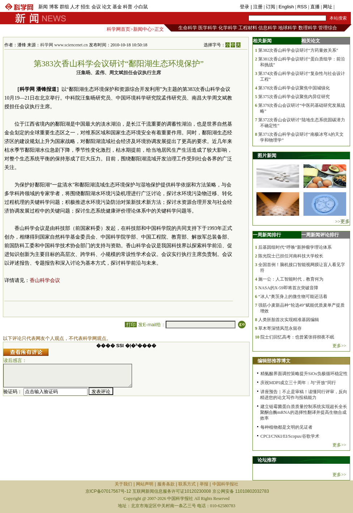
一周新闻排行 (267, 234)
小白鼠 (141, 6)
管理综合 (327, 27)
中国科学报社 (225, 484)
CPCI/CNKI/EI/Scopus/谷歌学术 (289, 436)
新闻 (43, 6)
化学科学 (227, 27)
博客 (54, 6)
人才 (75, 6)
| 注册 (257, 6)
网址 (327, 6)
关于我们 (123, 484)
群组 (64, 6)
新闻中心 (142, 29)
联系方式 (187, 484)
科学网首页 (118, 29)
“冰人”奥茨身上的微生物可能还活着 (292, 296)
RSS (302, 6)
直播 (315, 6)
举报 (204, 484)
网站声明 (144, 484)
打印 (131, 324)
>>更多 (342, 221)
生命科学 (187, 27)
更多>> (339, 345)
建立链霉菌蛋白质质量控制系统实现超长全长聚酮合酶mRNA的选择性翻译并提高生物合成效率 (303, 412)
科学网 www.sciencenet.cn (64, 44)
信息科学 (267, 27)
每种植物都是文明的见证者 (286, 427)
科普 (127, 6)
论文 (106, 6)
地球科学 (287, 27)
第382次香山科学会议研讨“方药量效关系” (298, 50)
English (286, 6)
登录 (245, 6)
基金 (117, 6)
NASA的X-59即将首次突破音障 (288, 287)
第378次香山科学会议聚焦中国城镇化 (294, 88)
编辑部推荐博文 (274, 360)
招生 (85, 6)
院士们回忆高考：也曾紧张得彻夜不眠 (297, 337)
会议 (96, 6)
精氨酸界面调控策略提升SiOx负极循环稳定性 (304, 373)
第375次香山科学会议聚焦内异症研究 (294, 96)
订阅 (270, 6)
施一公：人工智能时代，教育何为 (290, 279)
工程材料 (247, 27)
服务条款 (166, 484)
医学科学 (207, 27)
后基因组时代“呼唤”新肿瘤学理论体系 (295, 247)
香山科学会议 (45, 280)
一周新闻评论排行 (320, 234)
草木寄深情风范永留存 (280, 328)
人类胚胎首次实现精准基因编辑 (288, 319)
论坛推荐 (267, 460)
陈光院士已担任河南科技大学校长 (290, 255)
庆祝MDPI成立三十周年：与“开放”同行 (298, 382)
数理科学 (307, 27)
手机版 (343, 6)
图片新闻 (267, 155)
